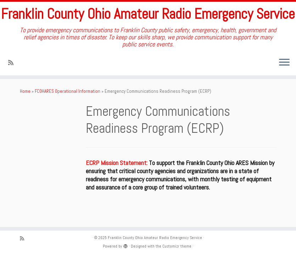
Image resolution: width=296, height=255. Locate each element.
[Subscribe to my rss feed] (13, 63)
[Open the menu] (284, 62)
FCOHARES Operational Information (67, 91)
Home (25, 91)
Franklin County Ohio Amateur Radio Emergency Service (148, 14)
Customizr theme (176, 246)
